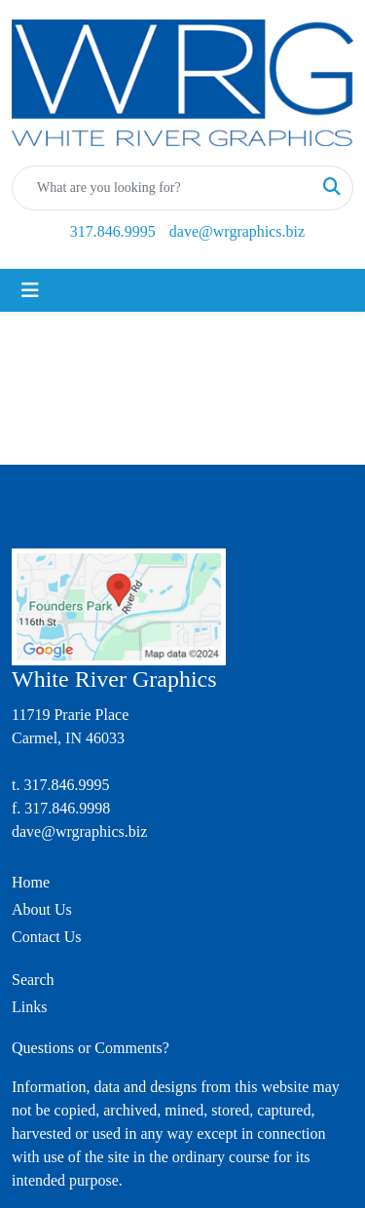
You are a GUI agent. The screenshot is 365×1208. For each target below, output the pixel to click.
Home (31, 882)
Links (29, 1007)
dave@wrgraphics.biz (237, 231)
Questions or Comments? (90, 1047)
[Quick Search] (162, 188)
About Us (42, 909)
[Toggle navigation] (30, 290)
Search (33, 979)
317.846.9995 (113, 231)
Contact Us (47, 936)
